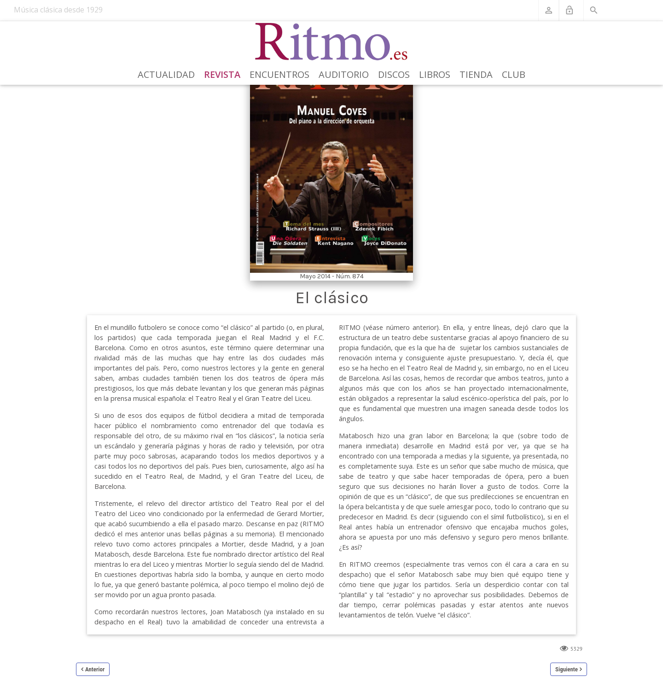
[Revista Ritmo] (331, 42)
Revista (222, 74)
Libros (434, 74)
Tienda (476, 74)
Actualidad (166, 74)
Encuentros (279, 74)
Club (513, 74)
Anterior (95, 669)
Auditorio (344, 74)
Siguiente (566, 669)
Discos (394, 74)
